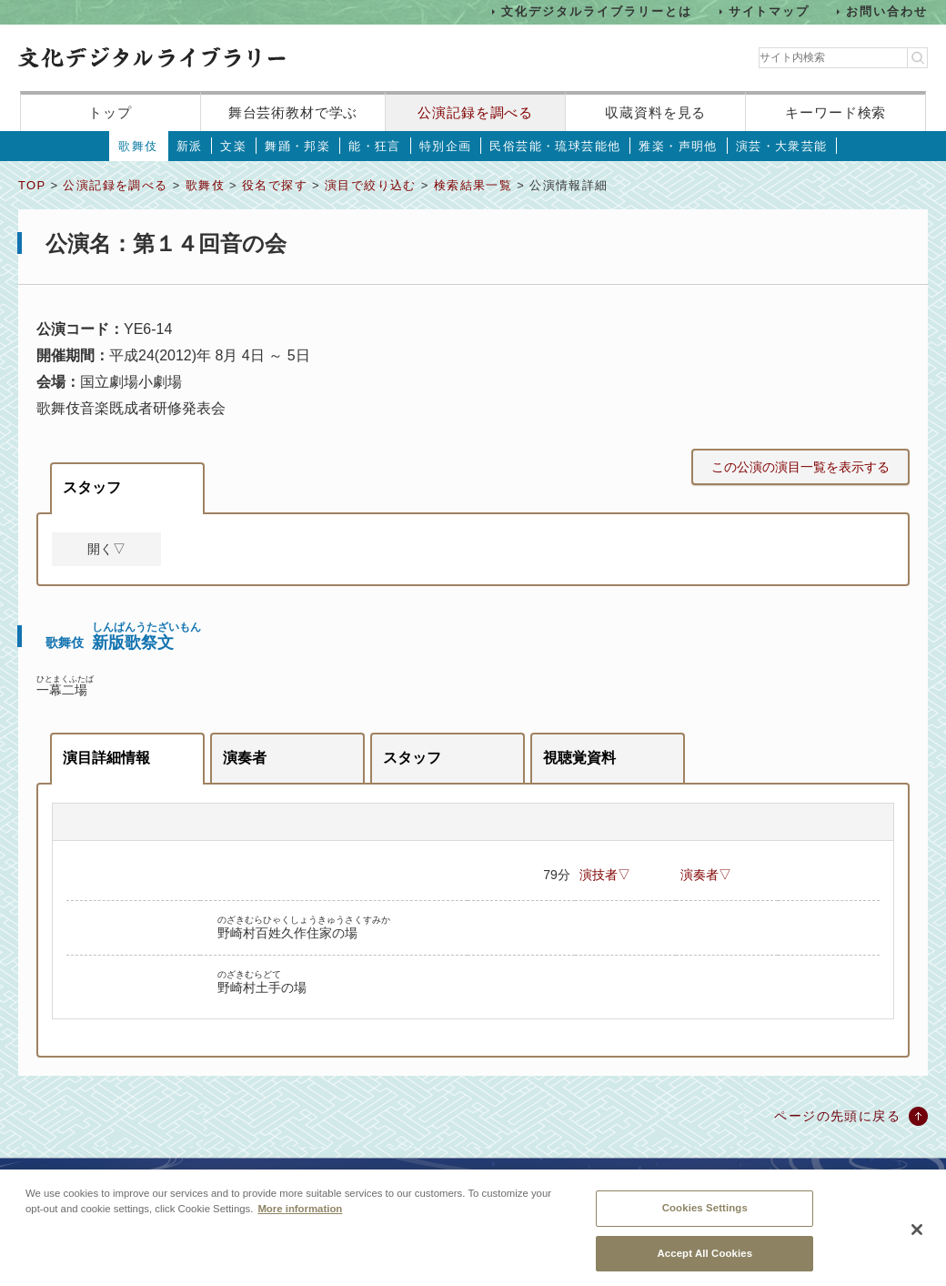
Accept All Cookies (704, 1263)
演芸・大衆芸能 (782, 146)
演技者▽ (604, 874)
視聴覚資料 (579, 757)
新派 (189, 146)
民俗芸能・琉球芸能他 (554, 146)
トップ (110, 112)
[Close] (917, 1240)
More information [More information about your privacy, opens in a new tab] (299, 1218)
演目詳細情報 (106, 757)
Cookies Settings (705, 1217)
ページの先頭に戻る (837, 1116)
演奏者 (245, 757)
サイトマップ (769, 11)
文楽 (233, 146)
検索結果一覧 (473, 185)
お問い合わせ (887, 11)
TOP (31, 185)
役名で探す (274, 185)
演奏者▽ (705, 874)
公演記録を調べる (475, 112)
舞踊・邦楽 (297, 146)
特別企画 (445, 146)
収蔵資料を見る (655, 112)
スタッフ (92, 487)
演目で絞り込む (371, 185)
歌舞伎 (137, 146)
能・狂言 (374, 146)
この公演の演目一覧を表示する (800, 467)
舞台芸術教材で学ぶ (293, 112)
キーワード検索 (835, 112)
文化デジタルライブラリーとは (596, 11)
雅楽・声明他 (678, 146)
